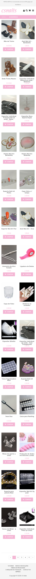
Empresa (18, 571)
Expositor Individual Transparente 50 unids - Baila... (9, 118)
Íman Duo (9, 416)
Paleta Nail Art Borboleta (9, 154)
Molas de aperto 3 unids (9, 454)
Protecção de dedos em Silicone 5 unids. (27, 454)
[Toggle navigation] (33, 10)
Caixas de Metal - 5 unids (9, 529)
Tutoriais (11, 566)
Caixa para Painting (27, 416)
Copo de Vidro (9, 304)
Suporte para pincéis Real (9, 492)
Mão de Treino (9, 41)
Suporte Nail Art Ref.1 (27, 379)
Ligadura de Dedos (27, 266)
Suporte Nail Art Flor (9, 229)
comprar (9, 49)
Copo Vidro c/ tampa (27, 192)
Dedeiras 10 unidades (27, 304)
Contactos (27, 570)
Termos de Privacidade (18, 568)
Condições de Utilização (13, 570)
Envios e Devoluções (21, 566)
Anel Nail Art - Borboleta (27, 42)
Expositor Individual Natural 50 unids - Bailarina (27, 80)
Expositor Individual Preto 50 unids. (27, 529)
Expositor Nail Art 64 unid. (26, 492)
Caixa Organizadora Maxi (9, 379)
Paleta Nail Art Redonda (27, 154)
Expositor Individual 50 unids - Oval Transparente (27, 343)
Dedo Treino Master (9, 79)
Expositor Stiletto (9, 341)
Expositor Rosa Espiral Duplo (27, 117)
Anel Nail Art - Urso (27, 229)
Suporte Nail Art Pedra (9, 192)
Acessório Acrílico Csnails (9, 267)
